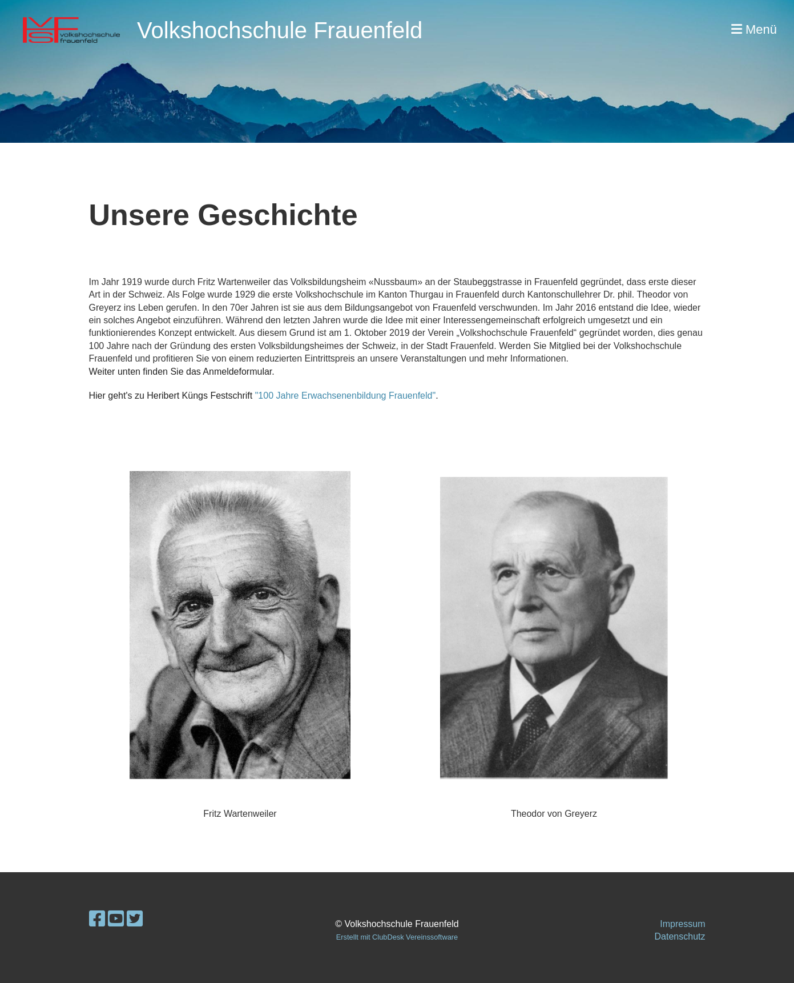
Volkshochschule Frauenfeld (279, 30)
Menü (754, 29)
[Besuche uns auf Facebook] (97, 919)
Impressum (682, 924)
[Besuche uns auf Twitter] (135, 919)
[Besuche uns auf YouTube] (116, 919)
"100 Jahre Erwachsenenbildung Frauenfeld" (345, 395)
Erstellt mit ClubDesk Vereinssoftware (397, 937)
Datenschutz (680, 936)
